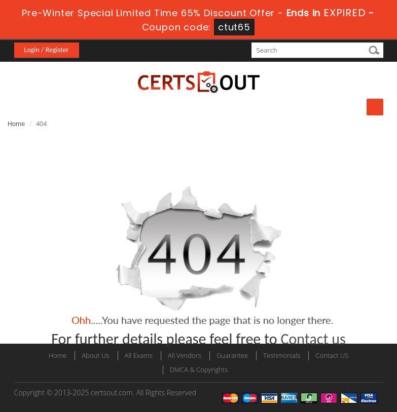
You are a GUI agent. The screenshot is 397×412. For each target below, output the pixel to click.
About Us (95, 355)
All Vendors (184, 355)
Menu (375, 107)
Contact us (312, 338)
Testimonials (281, 355)
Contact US (331, 355)
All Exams (139, 355)
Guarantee (232, 355)
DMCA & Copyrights (199, 369)
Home (16, 123)
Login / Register (46, 50)
